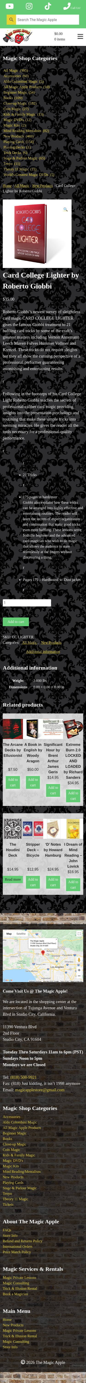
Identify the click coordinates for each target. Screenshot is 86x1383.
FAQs (7, 1230)
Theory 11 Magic (15, 1199)
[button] (65, 209)
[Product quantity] (27, 603)
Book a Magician (15, 1294)
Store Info (10, 1235)
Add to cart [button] (13, 782)
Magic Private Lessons (19, 1278)
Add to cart (16, 622)
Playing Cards (13, 1182)
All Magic (21, 186)
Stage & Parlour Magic (20, 1188)
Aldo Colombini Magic (20, 1122)
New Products (42, 186)
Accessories (11, 1117)
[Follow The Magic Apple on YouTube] (10, 6)
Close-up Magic (14, 1144)
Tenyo (7, 1193)
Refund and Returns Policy (22, 1241)
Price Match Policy (17, 1252)
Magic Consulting (16, 1283)
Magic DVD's (13, 1161)
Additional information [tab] (43, 652)
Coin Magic (11, 1150)
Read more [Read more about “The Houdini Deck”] (13, 879)
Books (7, 1139)
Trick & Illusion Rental (20, 1288)
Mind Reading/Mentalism (22, 1172)
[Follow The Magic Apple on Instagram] (29, 6)
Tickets (8, 1204)
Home (7, 186)
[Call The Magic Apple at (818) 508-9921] (71, 6)
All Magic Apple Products (22, 1128)
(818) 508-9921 (23, 1077)
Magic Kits (11, 1166)
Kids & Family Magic (19, 1155)
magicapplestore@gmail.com (40, 1090)
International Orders (17, 1246)
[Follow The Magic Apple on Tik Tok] (48, 6)
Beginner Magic (15, 1133)
